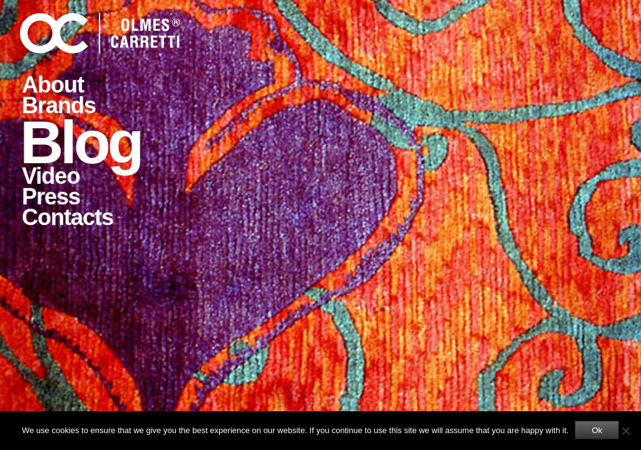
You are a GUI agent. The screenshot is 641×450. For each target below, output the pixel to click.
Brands (59, 105)
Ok (597, 430)
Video (50, 176)
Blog (80, 141)
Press (51, 196)
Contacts (67, 217)
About (53, 85)
